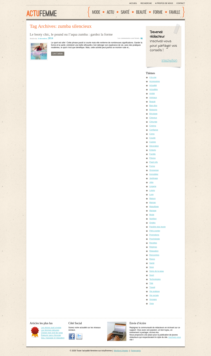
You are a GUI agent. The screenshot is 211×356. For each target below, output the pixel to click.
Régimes (153, 247)
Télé (151, 283)
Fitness (152, 158)
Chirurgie (153, 122)
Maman (152, 202)
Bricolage (153, 114)
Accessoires (154, 81)
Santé (125, 12)
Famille (174, 12)
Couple (152, 138)
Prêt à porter (154, 231)
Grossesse (154, 170)
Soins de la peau (156, 271)
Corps (152, 134)
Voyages (153, 299)
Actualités (153, 89)
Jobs (151, 182)
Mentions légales (121, 351)
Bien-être (153, 106)
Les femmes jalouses (50, 330)
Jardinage (153, 178)
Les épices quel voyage (51, 327)
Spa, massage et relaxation (52, 338)
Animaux (153, 97)
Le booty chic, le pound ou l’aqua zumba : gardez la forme (71, 34)
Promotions (154, 235)
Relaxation (154, 251)
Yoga (151, 303)
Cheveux (153, 118)
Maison (152, 198)
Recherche (146, 3)
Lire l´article (58, 53)
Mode (96, 12)
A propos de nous (164, 3)
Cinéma (152, 126)
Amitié (152, 93)
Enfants (152, 150)
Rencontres (154, 255)
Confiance (153, 130)
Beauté (141, 12)
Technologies (155, 279)
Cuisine (152, 142)
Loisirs (152, 190)
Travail (152, 287)
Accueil (133, 3)
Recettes (153, 243)
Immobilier (153, 174)
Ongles (152, 223)
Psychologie (154, 239)
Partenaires (136, 351)
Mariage (152, 210)
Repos (152, 259)
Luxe (151, 194)
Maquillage (154, 206)
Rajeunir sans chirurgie (51, 335)
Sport (151, 275)
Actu (110, 12)
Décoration (154, 146)
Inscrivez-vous (174, 337)
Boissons (153, 110)
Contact (180, 3)
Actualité (153, 85)
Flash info (153, 162)
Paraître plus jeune (157, 227)
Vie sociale (154, 295)
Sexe (151, 267)
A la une (152, 77)
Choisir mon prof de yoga (52, 333)
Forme (157, 12)
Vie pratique (154, 291)
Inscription (169, 60)
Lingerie (152, 186)
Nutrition (153, 219)
